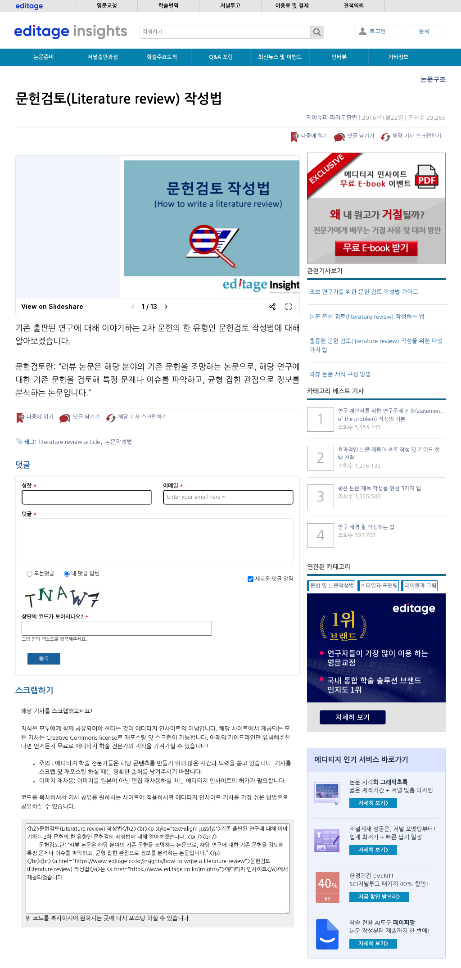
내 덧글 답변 (85, 573)
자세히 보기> (373, 803)
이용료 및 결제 (291, 6)
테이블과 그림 (420, 585)
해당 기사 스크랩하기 (417, 136)
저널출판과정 (102, 57)
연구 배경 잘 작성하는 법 (366, 527)
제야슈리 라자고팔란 (331, 118)
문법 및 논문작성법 (332, 585)
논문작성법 (118, 442)
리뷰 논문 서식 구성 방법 (340, 374)
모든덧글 (44, 573)
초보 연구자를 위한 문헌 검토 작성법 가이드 (363, 292)
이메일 (173, 486)
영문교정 (107, 6)
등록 (424, 31)
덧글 (29, 514)
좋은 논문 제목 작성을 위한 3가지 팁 (379, 488)
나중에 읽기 (314, 136)
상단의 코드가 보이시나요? (55, 617)
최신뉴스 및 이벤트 (280, 57)
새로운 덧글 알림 (274, 579)
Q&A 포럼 (221, 57)
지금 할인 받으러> (379, 897)
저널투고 (230, 6)
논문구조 (433, 79)
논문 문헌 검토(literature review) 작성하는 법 (367, 317)
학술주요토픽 (162, 57)
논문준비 (44, 57)
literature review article (69, 442)
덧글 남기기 (361, 136)
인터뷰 (339, 57)
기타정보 (398, 57)
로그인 (378, 31)
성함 (29, 486)
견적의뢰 (353, 6)
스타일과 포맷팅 (379, 585)
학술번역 (168, 6)
